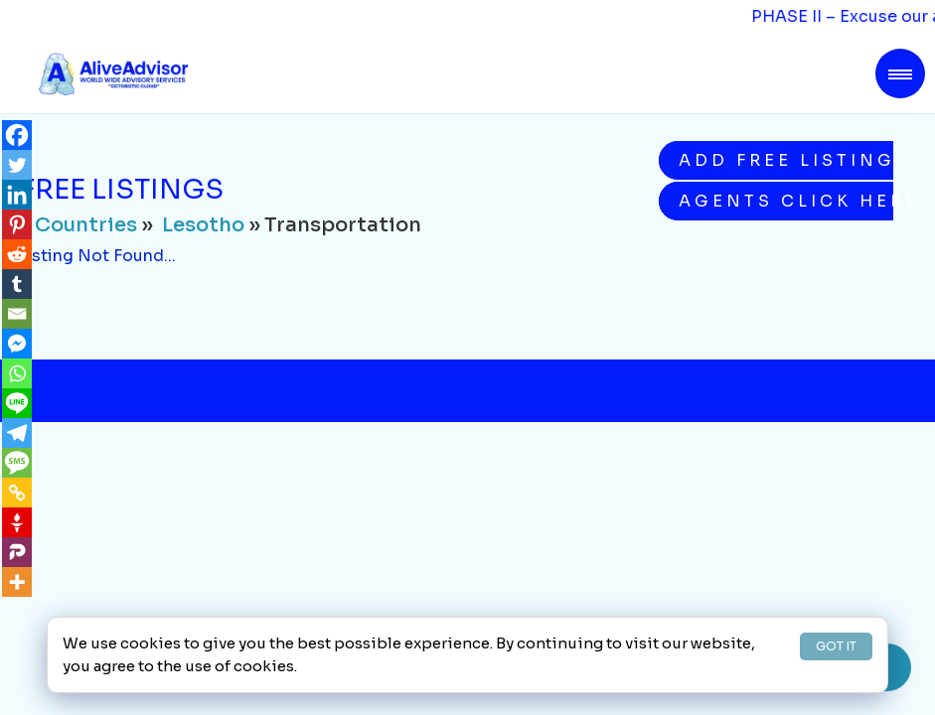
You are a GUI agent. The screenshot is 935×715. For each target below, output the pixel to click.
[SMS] (17, 463)
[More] (17, 582)
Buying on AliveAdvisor (607, 602)
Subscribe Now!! (698, 444)
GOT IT (836, 646)
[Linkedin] (17, 195)
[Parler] (17, 552)
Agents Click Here (786, 201)
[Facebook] (17, 135)
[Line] (17, 403)
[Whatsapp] (17, 373)
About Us (162, 602)
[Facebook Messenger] (17, 343)
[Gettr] (17, 522)
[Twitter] (17, 165)
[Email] (17, 314)
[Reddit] (17, 254)
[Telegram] (17, 433)
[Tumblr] (17, 284)
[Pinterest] (17, 224)
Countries (86, 225)
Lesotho (203, 225)
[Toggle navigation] (900, 73)
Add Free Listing (786, 160)
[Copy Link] (17, 492)
